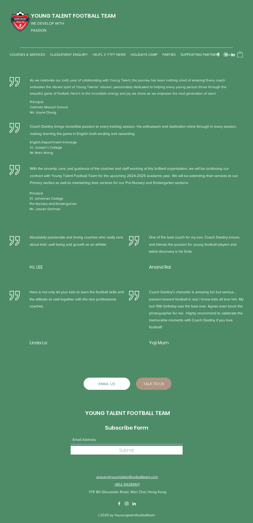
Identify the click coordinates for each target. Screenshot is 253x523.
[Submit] (127, 450)
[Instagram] (225, 54)
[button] (240, 54)
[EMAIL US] (107, 384)
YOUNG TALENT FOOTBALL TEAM (73, 16)
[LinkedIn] (233, 54)
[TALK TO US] (153, 384)
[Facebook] (218, 54)
